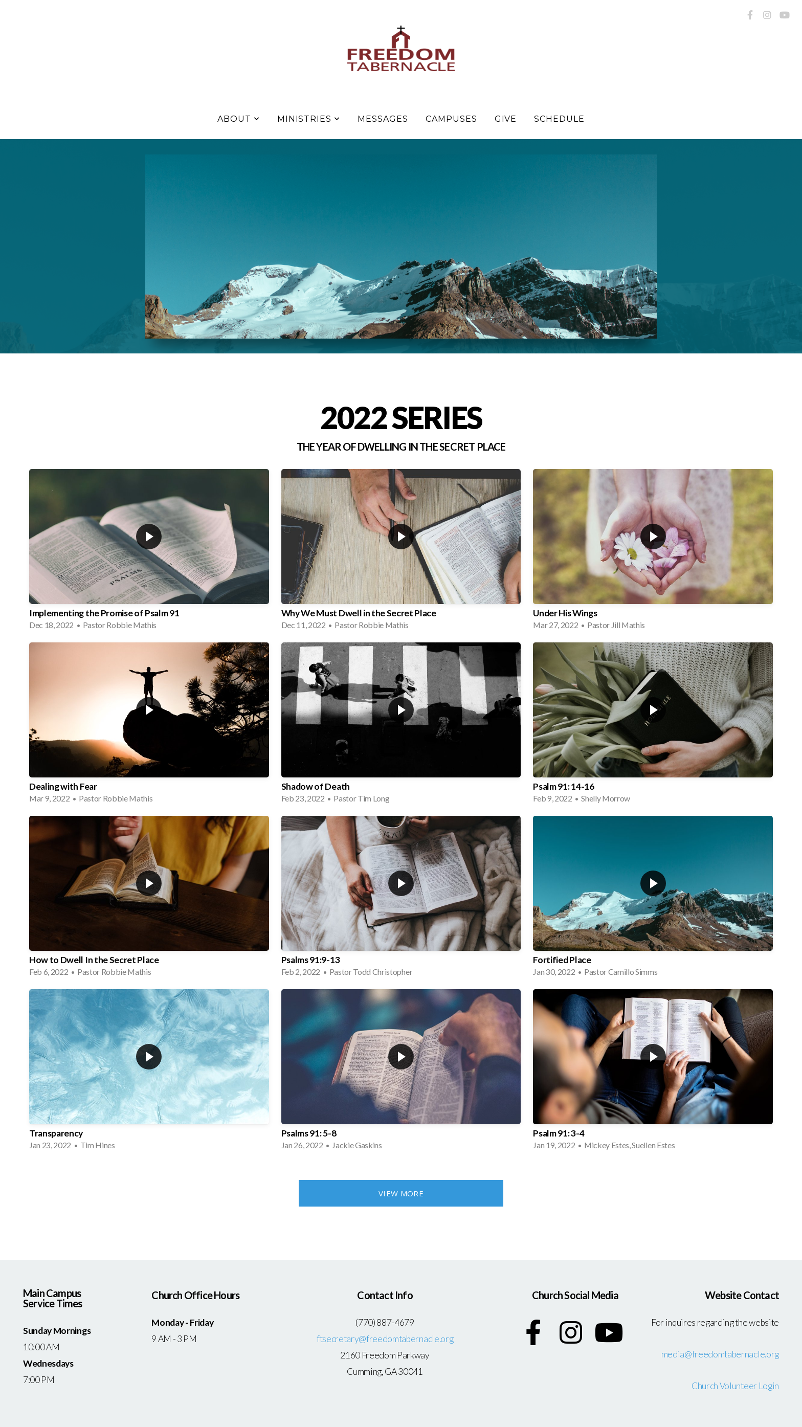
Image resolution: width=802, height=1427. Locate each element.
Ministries (309, 119)
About (238, 119)
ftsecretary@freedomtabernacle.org (385, 1338)
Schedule (559, 119)
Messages (383, 119)
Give (506, 119)
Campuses (451, 119)
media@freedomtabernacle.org (720, 1354)
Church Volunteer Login (735, 1385)
